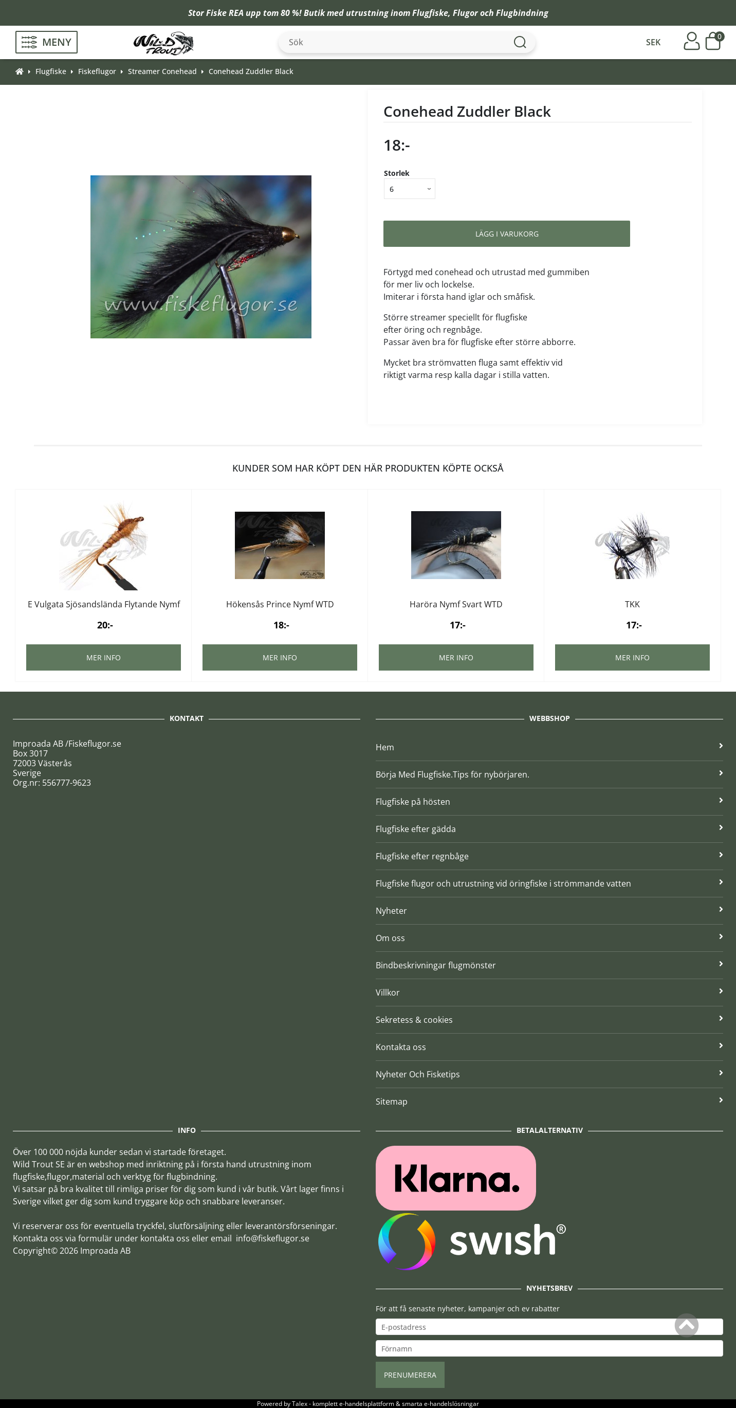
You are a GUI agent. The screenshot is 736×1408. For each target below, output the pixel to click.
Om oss (549, 938)
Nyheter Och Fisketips (549, 1074)
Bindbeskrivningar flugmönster (549, 965)
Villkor (549, 992)
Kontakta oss (549, 1047)
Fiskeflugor (97, 71)
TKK (632, 604)
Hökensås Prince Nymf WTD (280, 604)
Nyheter (549, 910)
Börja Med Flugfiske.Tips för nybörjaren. (549, 774)
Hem (549, 747)
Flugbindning (522, 13)
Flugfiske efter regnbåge (549, 856)
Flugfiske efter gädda (549, 829)
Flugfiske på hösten (549, 801)
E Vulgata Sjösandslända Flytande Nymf (104, 604)
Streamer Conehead (162, 71)
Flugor (465, 13)
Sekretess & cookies (549, 1019)
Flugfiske (430, 13)
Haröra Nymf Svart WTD (456, 604)
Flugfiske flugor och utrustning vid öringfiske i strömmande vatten (549, 883)
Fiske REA (225, 13)
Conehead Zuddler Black (251, 71)
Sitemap (549, 1101)
